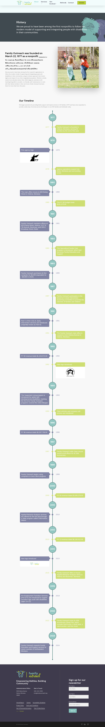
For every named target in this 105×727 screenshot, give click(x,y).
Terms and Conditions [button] (32, 705)
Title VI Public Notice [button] (39, 708)
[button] (20, 711)
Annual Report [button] (20, 702)
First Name (72, 686)
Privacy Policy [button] (20, 705)
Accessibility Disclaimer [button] (39, 702)
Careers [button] (28, 702)
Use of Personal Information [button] (23, 708)
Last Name (72, 694)
